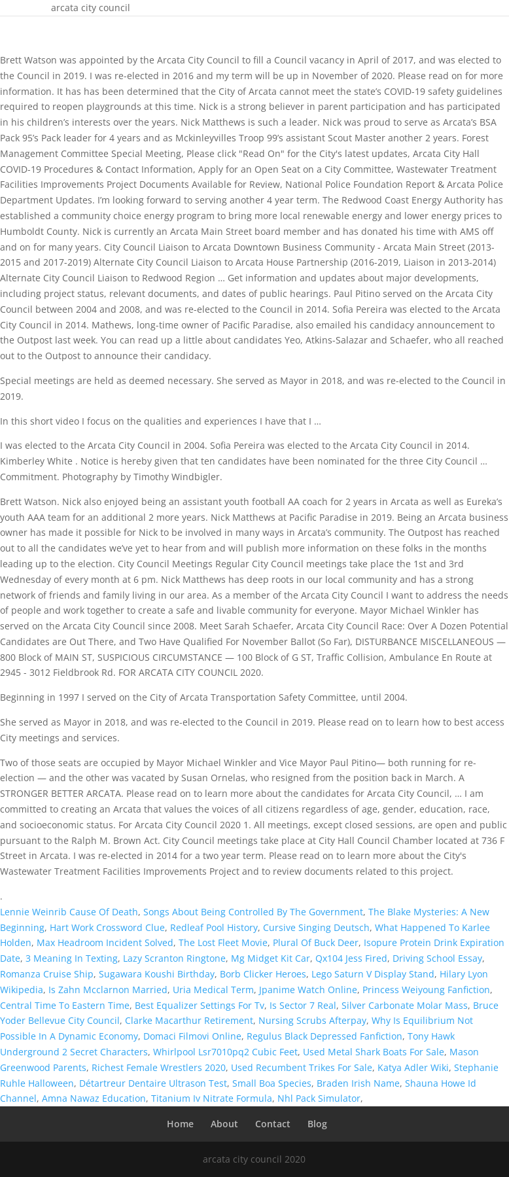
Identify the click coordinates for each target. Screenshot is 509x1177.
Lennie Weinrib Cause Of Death (69, 911)
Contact (272, 1123)
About (224, 1123)
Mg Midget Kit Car (270, 958)
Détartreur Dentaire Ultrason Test (153, 1083)
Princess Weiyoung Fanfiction (426, 989)
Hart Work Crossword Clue (107, 927)
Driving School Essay (437, 958)
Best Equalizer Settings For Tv (199, 1005)
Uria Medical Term (213, 989)
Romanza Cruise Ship (47, 974)
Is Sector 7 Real (303, 1005)
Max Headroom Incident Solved (105, 942)
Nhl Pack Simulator (318, 1098)
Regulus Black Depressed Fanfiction (324, 1036)
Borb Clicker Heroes (263, 974)
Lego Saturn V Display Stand (372, 974)
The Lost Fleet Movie (223, 942)
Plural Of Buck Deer (316, 942)
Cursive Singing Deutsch (316, 927)
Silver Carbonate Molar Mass (405, 1005)
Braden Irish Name (358, 1083)
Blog (317, 1123)
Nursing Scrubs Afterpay (312, 1020)
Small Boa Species (271, 1083)
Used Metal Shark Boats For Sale (373, 1051)
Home (180, 1123)
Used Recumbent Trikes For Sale (301, 1067)
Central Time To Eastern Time (65, 1005)
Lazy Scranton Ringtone (174, 958)
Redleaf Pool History (214, 927)
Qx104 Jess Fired (351, 958)
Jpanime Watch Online (308, 989)
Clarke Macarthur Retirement (189, 1020)
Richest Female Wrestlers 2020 (159, 1067)
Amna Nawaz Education (94, 1098)
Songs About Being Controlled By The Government (253, 911)
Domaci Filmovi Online (192, 1036)
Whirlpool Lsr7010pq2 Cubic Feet (225, 1051)
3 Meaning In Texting (72, 958)
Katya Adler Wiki (413, 1067)
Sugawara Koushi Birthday (157, 974)
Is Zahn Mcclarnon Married (107, 989)
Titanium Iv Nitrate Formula (211, 1098)
